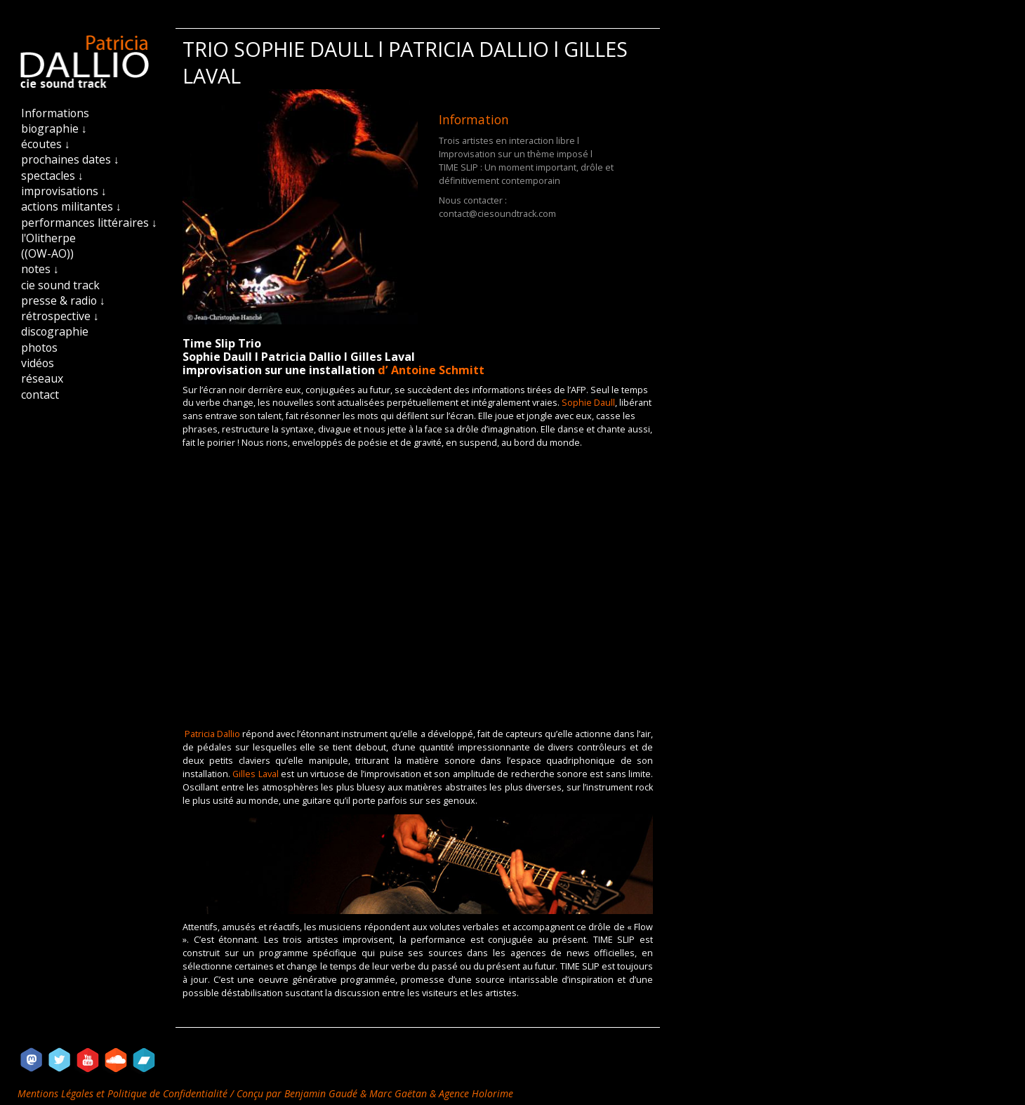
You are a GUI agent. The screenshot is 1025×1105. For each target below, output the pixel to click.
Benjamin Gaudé (322, 1093)
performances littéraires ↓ (89, 222)
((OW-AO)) (47, 253)
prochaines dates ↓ (70, 159)
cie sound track (60, 285)
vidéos (37, 363)
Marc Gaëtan (398, 1093)
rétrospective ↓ (60, 316)
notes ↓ (40, 269)
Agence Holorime (476, 1093)
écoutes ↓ (45, 144)
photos (39, 347)
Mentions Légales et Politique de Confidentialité (124, 1093)
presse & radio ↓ (63, 300)
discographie (54, 331)
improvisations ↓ (64, 191)
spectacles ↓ (52, 175)
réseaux (42, 378)
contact (40, 394)
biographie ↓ (54, 128)
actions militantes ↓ (71, 206)
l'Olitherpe (48, 238)
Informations (55, 113)
